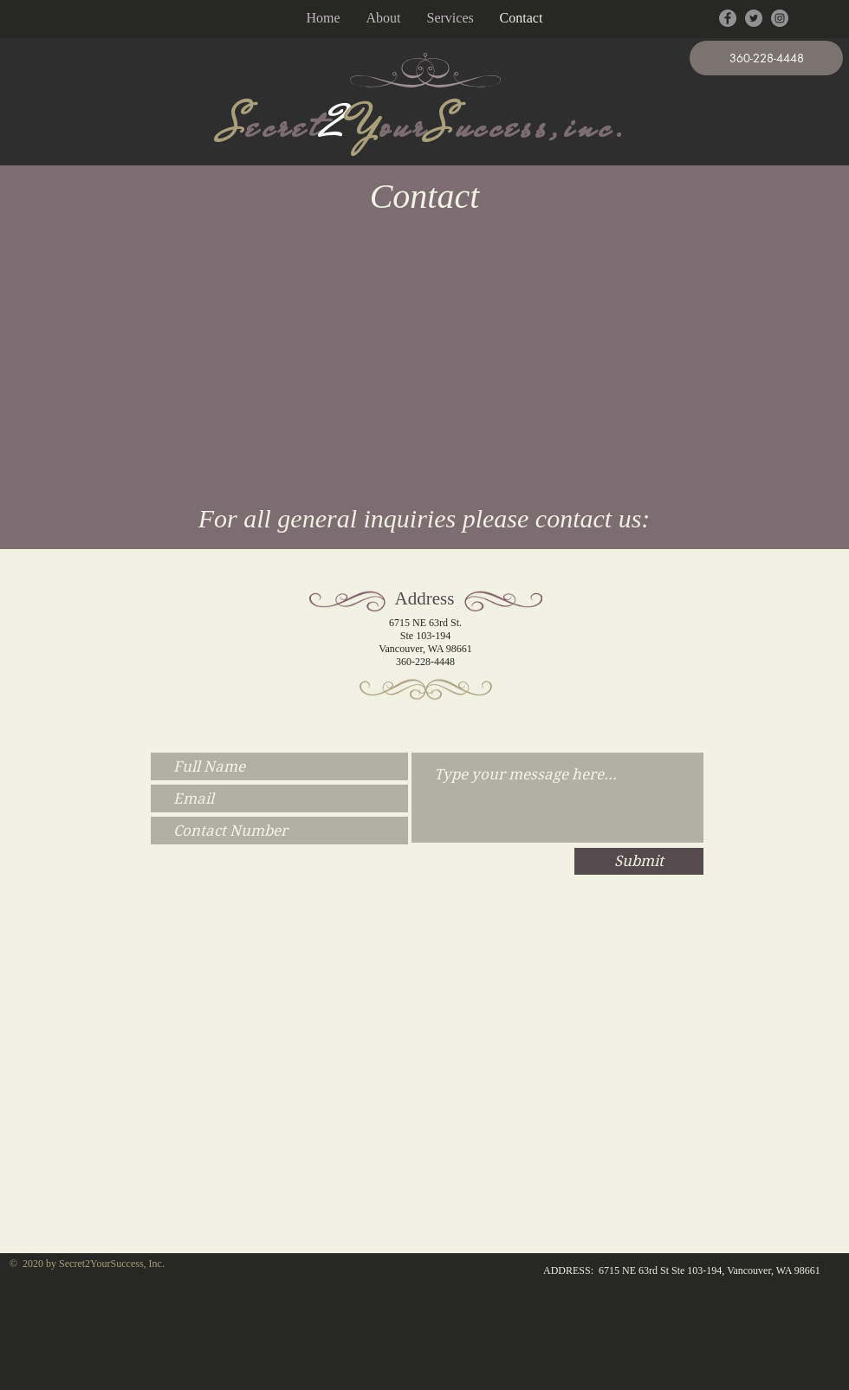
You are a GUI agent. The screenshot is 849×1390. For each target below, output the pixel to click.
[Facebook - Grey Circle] (727, 18)
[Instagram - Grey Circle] (779, 18)
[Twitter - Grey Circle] (753, 18)
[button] (766, 58)
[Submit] (638, 861)
